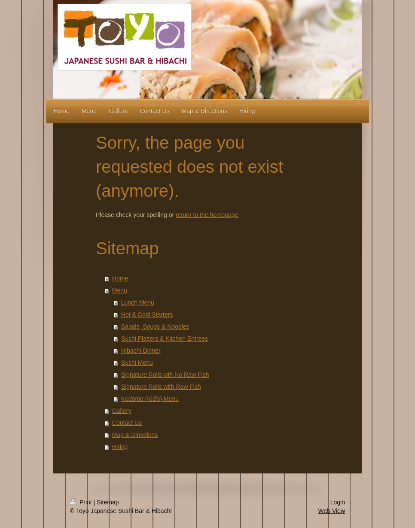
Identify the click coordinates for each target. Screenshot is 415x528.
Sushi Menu (137, 362)
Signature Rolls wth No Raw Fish (165, 374)
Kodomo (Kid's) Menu (150, 398)
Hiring (120, 446)
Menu (119, 290)
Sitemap (108, 502)
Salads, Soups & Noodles (155, 326)
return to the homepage (207, 214)
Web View (331, 510)
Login (337, 502)
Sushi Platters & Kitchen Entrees (164, 338)
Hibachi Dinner (141, 350)
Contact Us (127, 422)
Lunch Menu (137, 302)
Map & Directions (135, 434)
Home (120, 278)
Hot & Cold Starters (147, 314)
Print (82, 502)
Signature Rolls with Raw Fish (161, 386)
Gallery (121, 410)
